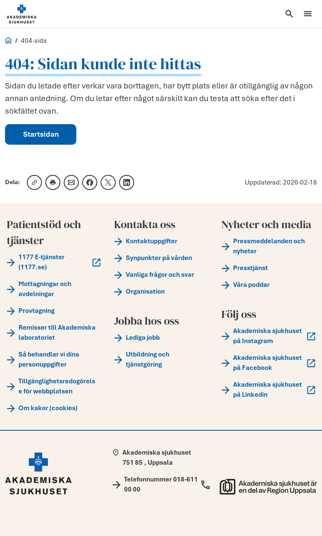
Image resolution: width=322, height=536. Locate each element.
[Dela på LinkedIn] (126, 182)
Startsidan (41, 134)
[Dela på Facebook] (89, 182)
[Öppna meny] (308, 14)
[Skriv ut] (52, 182)
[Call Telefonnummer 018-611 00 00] (161, 484)
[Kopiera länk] (34, 182)
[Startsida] (32, 14)
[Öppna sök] (289, 13)
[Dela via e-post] (71, 182)
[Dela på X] (108, 182)
